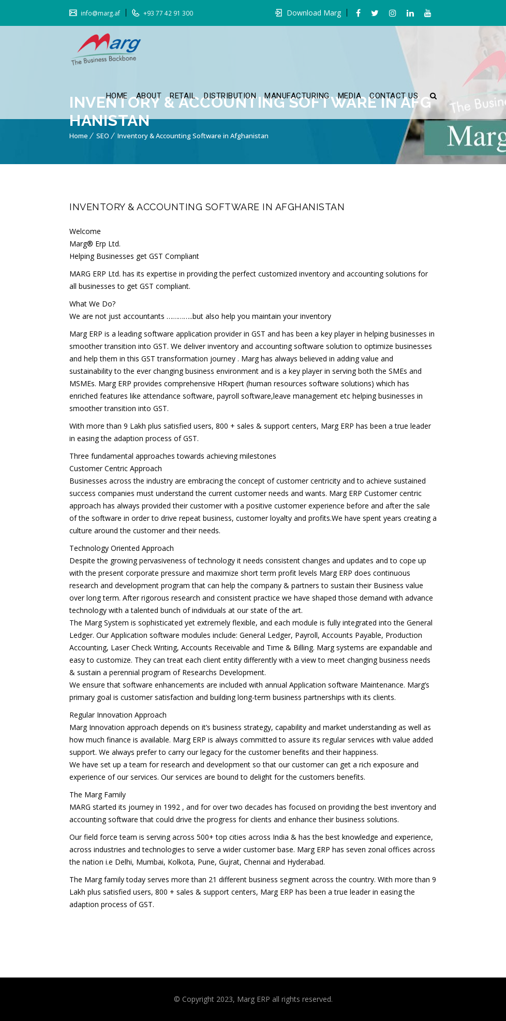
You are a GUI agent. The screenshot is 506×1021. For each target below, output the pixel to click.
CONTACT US (393, 95)
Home (78, 135)
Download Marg (314, 13)
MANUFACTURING (297, 95)
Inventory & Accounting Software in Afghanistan (193, 135)
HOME (117, 95)
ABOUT (149, 95)
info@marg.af (100, 13)
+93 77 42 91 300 (168, 13)
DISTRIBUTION (230, 95)
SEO (102, 135)
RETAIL (183, 95)
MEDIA (350, 95)
